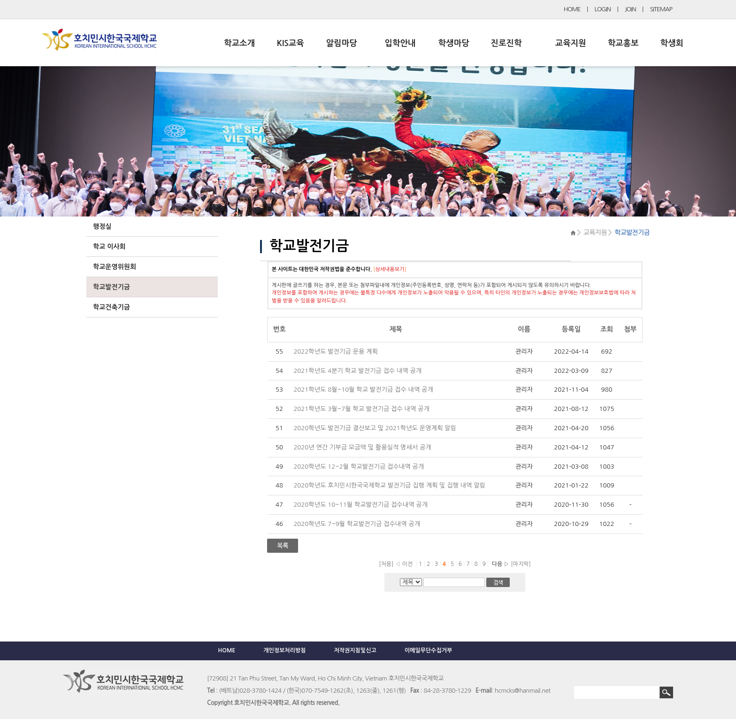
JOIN (630, 9)
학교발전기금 (111, 287)
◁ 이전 (404, 564)
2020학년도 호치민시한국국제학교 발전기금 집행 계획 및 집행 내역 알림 (389, 485)
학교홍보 (623, 43)
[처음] (386, 564)
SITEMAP (661, 9)
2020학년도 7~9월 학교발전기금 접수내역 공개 (357, 524)
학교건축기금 (111, 307)
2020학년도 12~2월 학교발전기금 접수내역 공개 (359, 467)
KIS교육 (290, 43)
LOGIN (603, 9)
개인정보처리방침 (284, 650)
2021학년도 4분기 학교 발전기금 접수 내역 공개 (358, 371)
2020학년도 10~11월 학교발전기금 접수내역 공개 (361, 505)
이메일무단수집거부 (428, 650)
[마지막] (521, 564)
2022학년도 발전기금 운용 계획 (335, 351)
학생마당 (453, 43)
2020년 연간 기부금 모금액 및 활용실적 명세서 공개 (363, 447)
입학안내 (400, 43)
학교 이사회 (109, 246)
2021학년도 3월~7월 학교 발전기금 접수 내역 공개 (362, 409)
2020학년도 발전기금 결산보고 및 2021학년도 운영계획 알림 (374, 428)
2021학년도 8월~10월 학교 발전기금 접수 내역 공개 (364, 390)
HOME (572, 9)
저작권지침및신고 (355, 650)
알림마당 (341, 43)
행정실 (102, 226)
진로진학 (506, 43)
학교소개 (239, 43)
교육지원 (570, 43)
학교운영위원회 (114, 266)
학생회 (671, 43)
